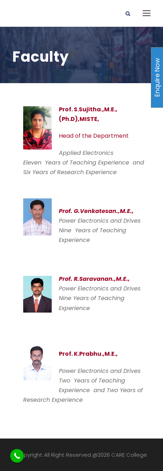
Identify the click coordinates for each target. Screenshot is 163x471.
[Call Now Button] (17, 456)
